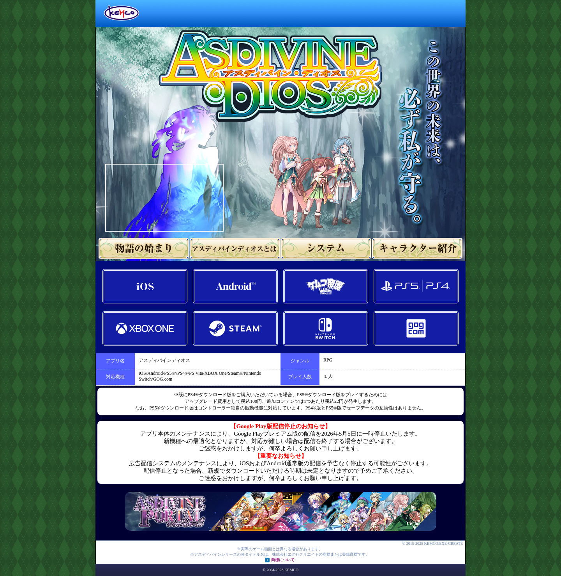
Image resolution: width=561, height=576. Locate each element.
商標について (283, 560)
